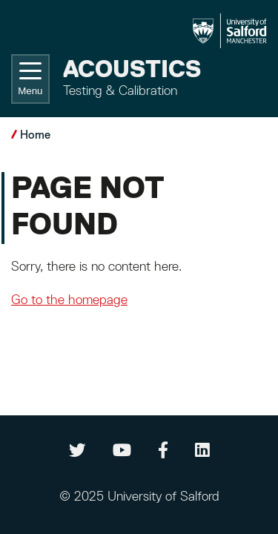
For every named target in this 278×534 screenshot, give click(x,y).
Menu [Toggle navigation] (30, 79)
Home (35, 135)
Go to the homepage (69, 300)
